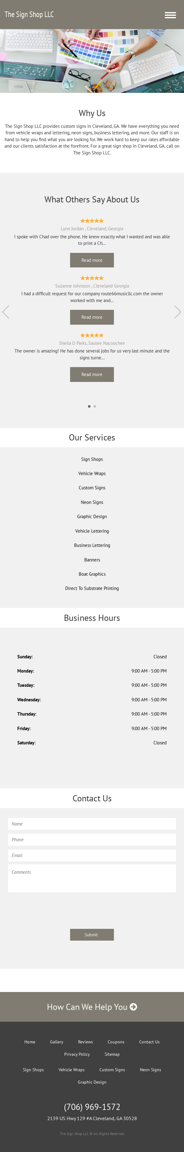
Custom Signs (92, 488)
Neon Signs (92, 502)
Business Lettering (92, 545)
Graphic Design (92, 516)
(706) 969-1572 (92, 1106)
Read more (92, 260)
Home (29, 1042)
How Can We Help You (92, 1006)
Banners (92, 560)
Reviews (85, 1042)
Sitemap (112, 1054)
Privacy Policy (77, 1054)
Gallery (56, 1042)
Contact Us (149, 1042)
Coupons (116, 1042)
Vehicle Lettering (92, 531)
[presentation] (55, 907)
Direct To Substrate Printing (92, 588)
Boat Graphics (92, 574)
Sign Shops (92, 459)
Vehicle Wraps (92, 473)
